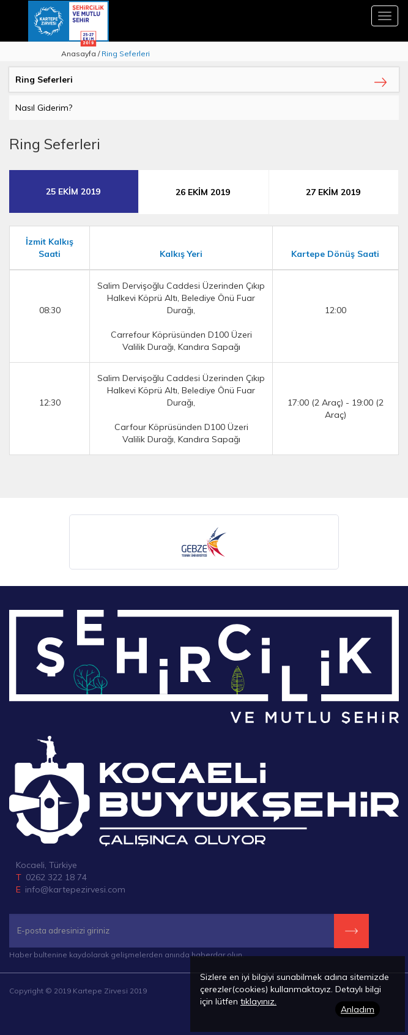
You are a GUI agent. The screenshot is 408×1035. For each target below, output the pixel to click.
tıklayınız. (258, 1001)
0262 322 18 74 (56, 877)
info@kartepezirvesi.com (75, 889)
